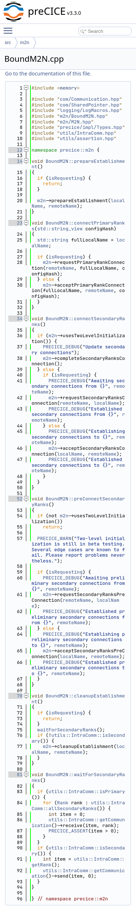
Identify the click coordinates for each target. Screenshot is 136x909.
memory (68, 88)
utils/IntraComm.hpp (87, 133)
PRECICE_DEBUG (61, 347)
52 (15, 499)
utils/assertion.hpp (87, 138)
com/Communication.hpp (89, 99)
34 (15, 319)
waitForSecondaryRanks (67, 730)
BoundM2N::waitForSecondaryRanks (78, 777)
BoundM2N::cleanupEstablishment (78, 699)
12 (15, 150)
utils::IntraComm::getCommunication (78, 822)
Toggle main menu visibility (10, 27)
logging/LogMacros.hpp (89, 110)
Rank (62, 803)
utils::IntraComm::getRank (78, 862)
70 (15, 696)
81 (15, 774)
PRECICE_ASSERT (68, 831)
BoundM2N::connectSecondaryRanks (78, 321)
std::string (53, 240)
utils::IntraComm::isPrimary (87, 791)
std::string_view (60, 229)
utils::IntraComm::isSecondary (78, 738)
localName (106, 403)
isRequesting (66, 178)
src (8, 42)
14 (15, 161)
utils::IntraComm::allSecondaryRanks (78, 806)
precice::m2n (77, 150)
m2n (24, 42)
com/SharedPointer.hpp (89, 105)
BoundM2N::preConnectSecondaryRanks (78, 502)
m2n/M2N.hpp (75, 122)
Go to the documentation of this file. (48, 73)
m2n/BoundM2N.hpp (82, 116)
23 (15, 223)
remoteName (63, 206)
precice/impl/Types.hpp (91, 127)
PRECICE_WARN (54, 538)
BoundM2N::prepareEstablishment (78, 164)
